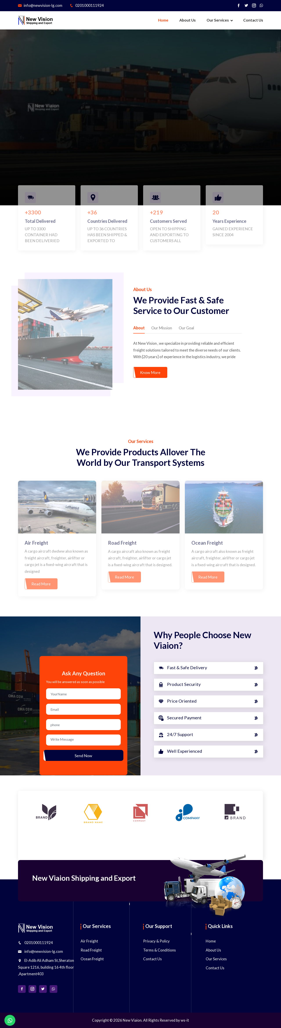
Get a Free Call (175, 140)
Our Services (218, 20)
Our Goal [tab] (186, 327)
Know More (150, 372)
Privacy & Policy (156, 941)
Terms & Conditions (159, 950)
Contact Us (253, 20)
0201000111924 (87, 5)
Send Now (83, 755)
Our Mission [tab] (161, 327)
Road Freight (91, 950)
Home (163, 20)
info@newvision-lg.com (40, 5)
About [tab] (139, 327)
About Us (187, 20)
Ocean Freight (92, 959)
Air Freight (89, 941)
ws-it (185, 1020)
